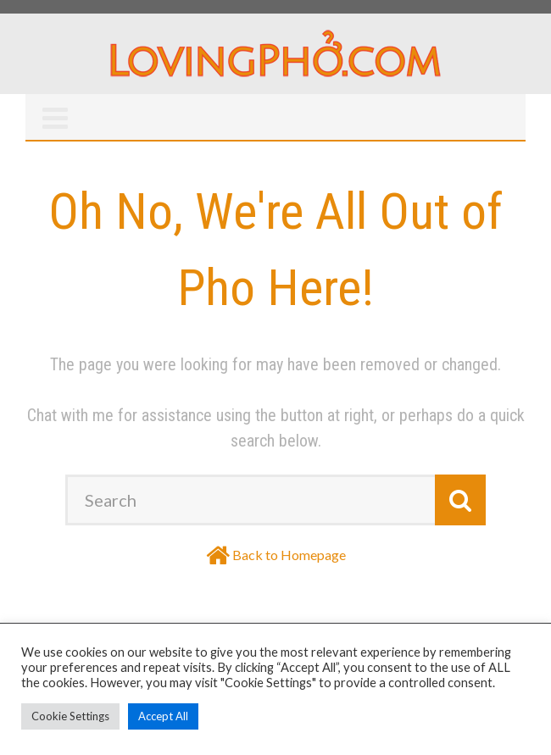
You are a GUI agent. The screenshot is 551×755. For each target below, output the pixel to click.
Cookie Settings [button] (70, 716)
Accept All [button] (163, 716)
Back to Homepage (289, 555)
